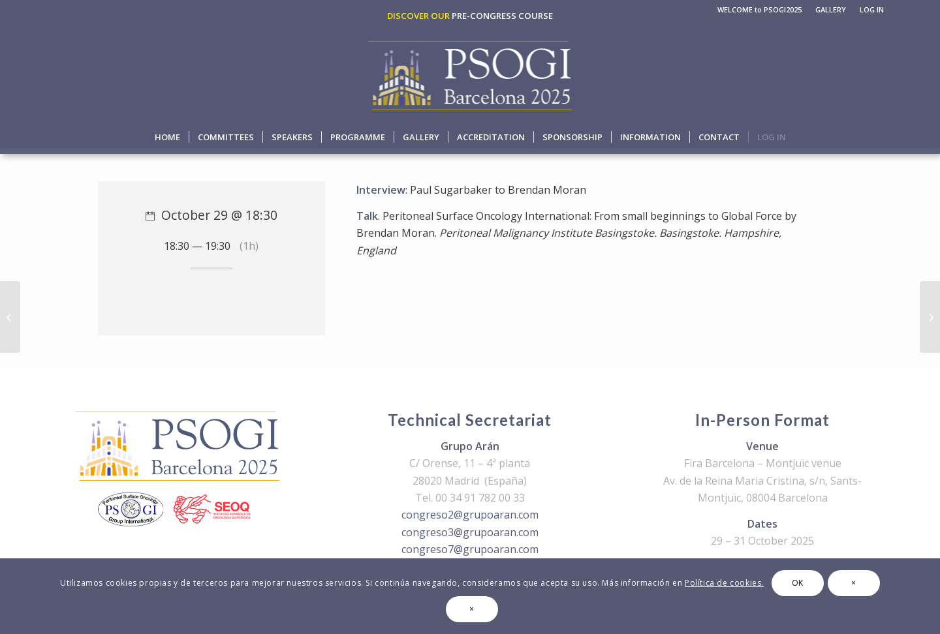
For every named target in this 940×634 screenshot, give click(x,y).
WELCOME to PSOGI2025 (759, 9)
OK (798, 582)
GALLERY (830, 9)
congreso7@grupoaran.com (470, 549)
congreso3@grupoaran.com (470, 532)
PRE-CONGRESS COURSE (502, 16)
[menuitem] (760, 10)
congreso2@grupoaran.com (470, 514)
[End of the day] (930, 317)
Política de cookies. (724, 582)
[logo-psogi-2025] (470, 73)
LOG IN (872, 9)
